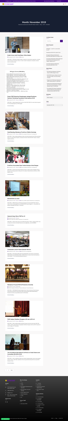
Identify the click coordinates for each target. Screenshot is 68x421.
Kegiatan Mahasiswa (27, 134)
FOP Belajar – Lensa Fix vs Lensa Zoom (53, 48)
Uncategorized (34, 134)
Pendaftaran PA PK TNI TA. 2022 (52, 52)
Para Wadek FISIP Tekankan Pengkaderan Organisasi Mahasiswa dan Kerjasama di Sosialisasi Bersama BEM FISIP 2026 (54, 89)
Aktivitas (22, 57)
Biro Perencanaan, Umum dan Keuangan (25, 390)
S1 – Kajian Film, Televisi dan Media (40, 405)
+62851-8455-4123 (10, 390)
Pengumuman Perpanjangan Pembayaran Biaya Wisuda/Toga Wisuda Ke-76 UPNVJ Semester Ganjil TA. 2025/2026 (54, 85)
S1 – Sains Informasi (40, 403)
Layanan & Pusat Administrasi (49, 1)
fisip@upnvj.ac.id (8, 1)
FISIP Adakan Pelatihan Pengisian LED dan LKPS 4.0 (21, 319)
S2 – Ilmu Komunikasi (40, 407)
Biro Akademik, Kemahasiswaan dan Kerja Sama (26, 387)
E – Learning (39, 383)
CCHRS (22, 395)
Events (52, 418)
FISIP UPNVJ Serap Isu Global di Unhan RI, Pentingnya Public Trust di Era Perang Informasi (54, 76)
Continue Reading (10, 64)
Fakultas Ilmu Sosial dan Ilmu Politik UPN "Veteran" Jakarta (17, 418)
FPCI (25, 251)
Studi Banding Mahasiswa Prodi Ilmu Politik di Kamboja (21, 132)
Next (12, 370)
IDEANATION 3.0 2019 (13, 198)
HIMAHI (25, 200)
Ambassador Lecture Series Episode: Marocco (19, 249)
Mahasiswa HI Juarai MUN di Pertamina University (20, 285)
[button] (5, 419)
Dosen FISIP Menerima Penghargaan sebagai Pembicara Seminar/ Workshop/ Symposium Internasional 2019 (21, 97)
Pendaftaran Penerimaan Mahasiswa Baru (41, 387)
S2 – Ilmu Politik (39, 412)
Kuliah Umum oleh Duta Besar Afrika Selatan (19, 55)
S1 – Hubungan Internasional (39, 399)
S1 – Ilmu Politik (39, 401)
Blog (56, 418)
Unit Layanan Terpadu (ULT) (40, 390)
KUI (21, 397)
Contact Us (61, 418)
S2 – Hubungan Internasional (39, 410)
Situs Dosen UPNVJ (24, 403)
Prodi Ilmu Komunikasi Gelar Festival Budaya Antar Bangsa (22, 165)
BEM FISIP (13, 219)
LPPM (22, 383)
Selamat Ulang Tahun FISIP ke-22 (16, 216)
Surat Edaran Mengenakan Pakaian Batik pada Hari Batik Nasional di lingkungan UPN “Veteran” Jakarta (54, 60)
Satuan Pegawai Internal (25, 392)
